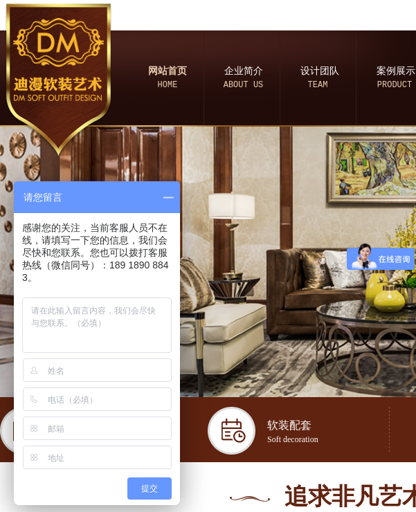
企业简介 (243, 71)
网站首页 (167, 71)
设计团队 (319, 71)
